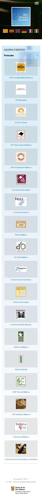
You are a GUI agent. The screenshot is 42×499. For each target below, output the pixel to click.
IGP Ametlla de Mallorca (21, 414)
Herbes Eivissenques (21, 302)
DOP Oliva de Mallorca (21, 392)
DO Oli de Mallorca (21, 257)
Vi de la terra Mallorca (21, 437)
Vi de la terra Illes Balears (21, 190)
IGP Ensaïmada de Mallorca (21, 167)
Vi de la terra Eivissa (21, 212)
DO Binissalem (21, 100)
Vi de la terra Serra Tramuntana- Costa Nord (21, 459)
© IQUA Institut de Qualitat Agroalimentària (21, 482)
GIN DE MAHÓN (21, 370)
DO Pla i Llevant (21, 123)
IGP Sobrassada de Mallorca (21, 145)
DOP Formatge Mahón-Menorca (21, 78)
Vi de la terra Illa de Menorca (21, 325)
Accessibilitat (17, 479)
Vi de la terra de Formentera (21, 280)
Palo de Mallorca (21, 235)
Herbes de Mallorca (21, 347)
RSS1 (25, 479)
